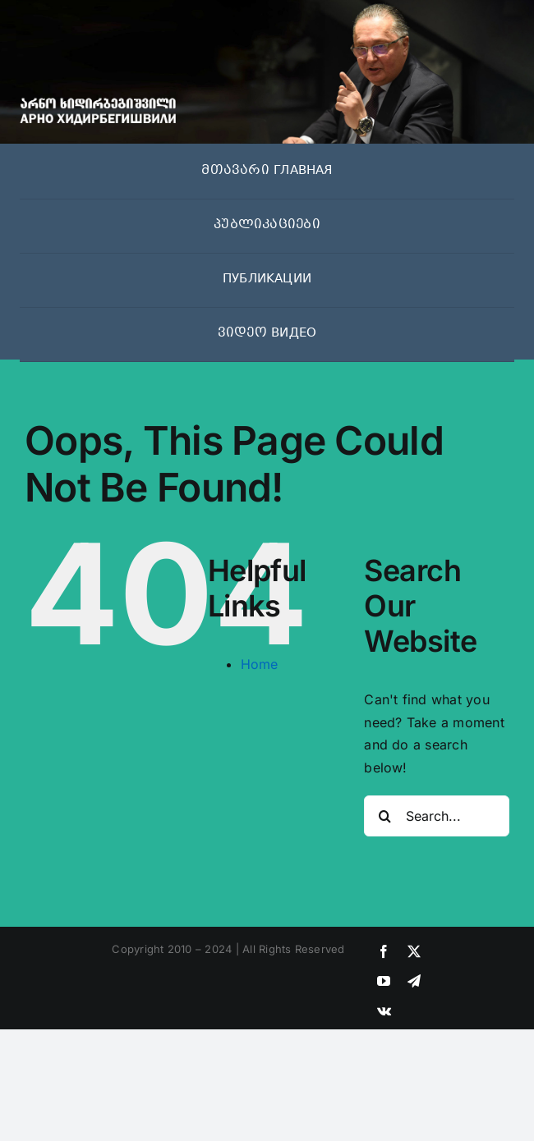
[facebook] (383, 951)
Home (260, 664)
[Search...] (436, 815)
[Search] (384, 815)
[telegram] (414, 980)
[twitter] (414, 951)
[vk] (384, 1010)
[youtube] (383, 980)
